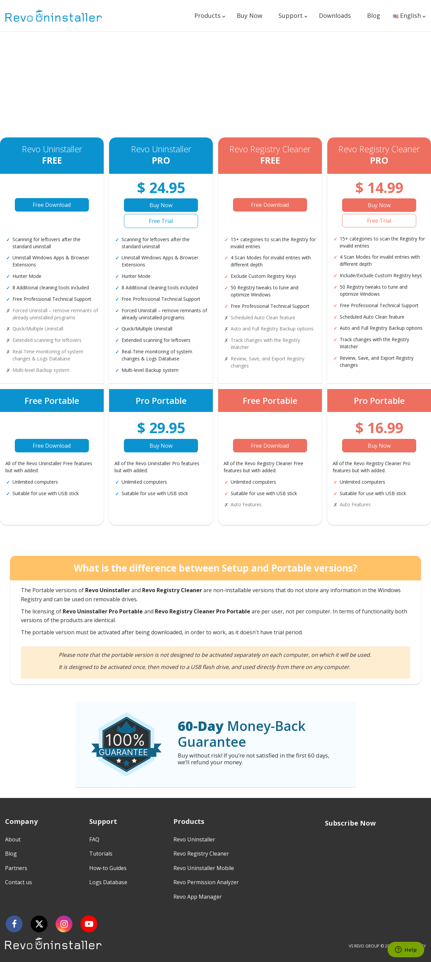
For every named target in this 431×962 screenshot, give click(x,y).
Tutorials (100, 853)
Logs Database (108, 882)
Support (290, 15)
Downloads (335, 15)
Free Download (52, 205)
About (13, 839)
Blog (373, 15)
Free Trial (161, 221)
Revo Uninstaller (194, 839)
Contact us (18, 882)
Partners (16, 868)
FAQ (94, 839)
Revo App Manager (197, 896)
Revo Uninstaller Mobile (203, 868)
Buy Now (249, 15)
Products (207, 15)
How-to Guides (108, 868)
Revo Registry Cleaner (201, 853)
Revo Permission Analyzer (206, 882)
